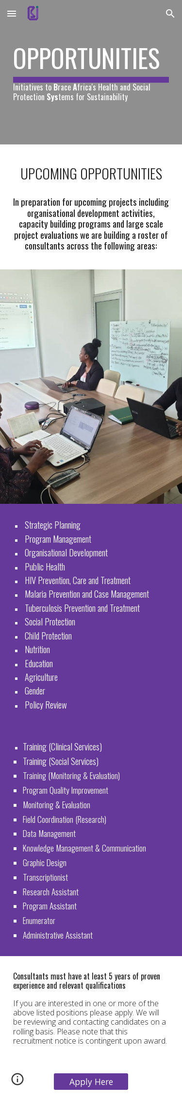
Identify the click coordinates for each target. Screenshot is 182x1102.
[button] (11, 13)
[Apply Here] (91, 1082)
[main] (91, 72)
